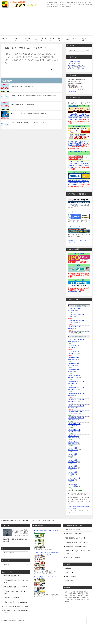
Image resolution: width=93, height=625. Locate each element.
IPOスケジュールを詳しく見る (77, 69)
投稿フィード (69, 572)
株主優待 (52, 39)
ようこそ (75, 39)
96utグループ (4, 39)
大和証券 (70, 395)
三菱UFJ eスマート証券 (75, 152)
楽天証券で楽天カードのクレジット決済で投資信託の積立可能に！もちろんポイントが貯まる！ (78, 143)
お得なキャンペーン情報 (72, 529)
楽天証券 (75, 126)
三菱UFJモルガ (72, 353)
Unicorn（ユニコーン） (74, 226)
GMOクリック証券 (79, 280)
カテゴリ (17, 39)
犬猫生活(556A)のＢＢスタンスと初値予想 (22, 86)
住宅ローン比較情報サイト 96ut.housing (15, 602)
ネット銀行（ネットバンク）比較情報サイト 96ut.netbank (16, 612)
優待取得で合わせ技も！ (75, 292)
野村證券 (70, 328)
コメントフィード (70, 576)
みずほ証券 (71, 310)
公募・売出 (43, 39)
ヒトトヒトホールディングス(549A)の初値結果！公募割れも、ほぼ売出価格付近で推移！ (34, 95)
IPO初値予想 (27, 39)
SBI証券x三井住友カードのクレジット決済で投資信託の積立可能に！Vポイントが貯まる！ (78, 182)
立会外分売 (60, 39)
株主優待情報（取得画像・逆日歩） (75, 546)
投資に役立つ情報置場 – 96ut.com (13, 576)
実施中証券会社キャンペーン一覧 (75, 538)
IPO (36, 39)
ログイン (68, 568)
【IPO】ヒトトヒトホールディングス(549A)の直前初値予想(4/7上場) (28, 113)
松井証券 (79, 265)
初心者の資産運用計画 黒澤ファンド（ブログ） (16, 581)
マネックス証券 (73, 106)
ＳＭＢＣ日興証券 (79, 254)
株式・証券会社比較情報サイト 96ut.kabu (16, 587)
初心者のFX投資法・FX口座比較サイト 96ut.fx (15, 592)
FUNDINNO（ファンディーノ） (77, 204)
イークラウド (72, 212)
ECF (67, 39)
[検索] (31, 69)
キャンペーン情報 (84, 39)
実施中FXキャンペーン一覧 (73, 533)
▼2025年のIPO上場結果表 (75, 65)
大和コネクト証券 (73, 377)
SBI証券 (74, 172)
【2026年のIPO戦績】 (74, 61)
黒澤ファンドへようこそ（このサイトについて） (77, 552)
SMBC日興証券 (72, 341)
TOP (15, 520)
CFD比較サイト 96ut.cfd (11, 597)
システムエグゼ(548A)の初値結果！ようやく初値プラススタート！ (28, 123)
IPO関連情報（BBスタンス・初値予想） (77, 542)
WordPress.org (69, 581)
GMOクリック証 (72, 413)
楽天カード (82, 126)
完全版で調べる (72, 91)
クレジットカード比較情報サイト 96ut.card (16, 606)
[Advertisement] (46, 22)
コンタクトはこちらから (72, 557)
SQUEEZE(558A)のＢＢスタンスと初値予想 (22, 104)
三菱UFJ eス (71, 347)
